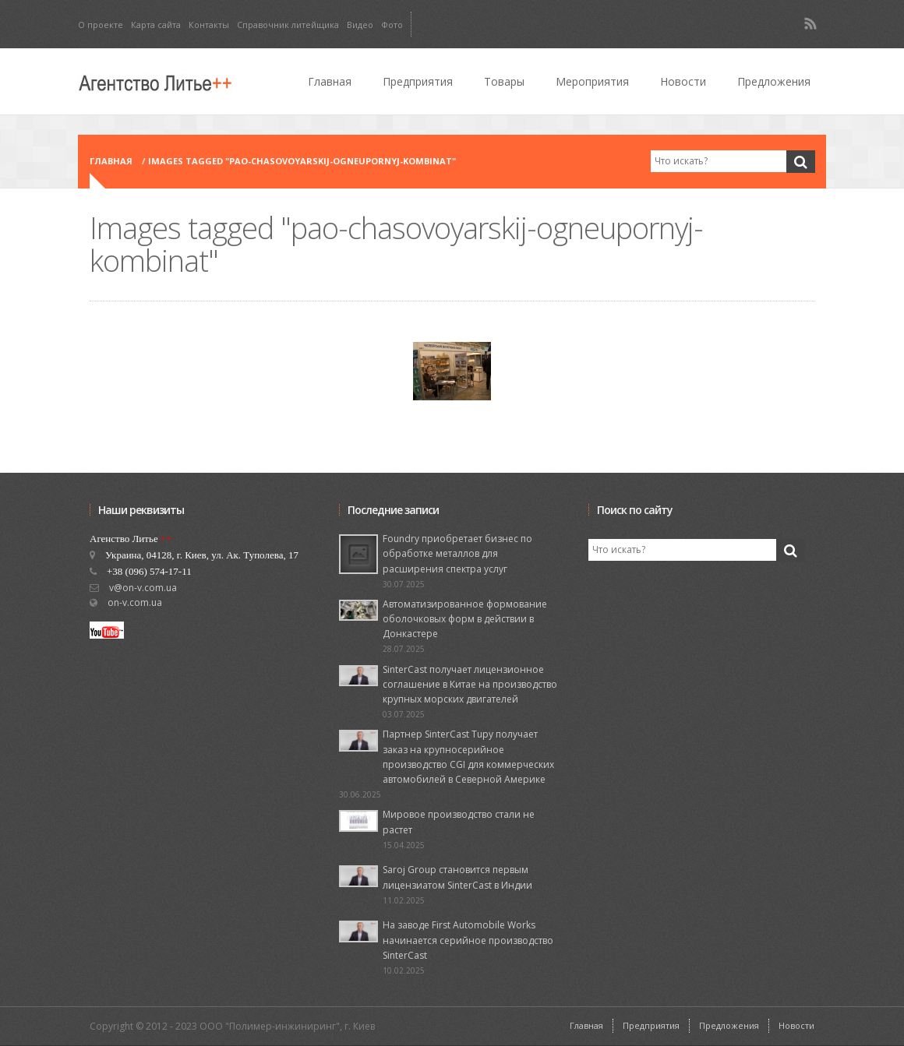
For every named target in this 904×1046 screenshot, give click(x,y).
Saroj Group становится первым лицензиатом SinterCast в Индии (457, 877)
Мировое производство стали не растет (459, 822)
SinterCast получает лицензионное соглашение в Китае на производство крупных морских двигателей (470, 684)
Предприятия (418, 81)
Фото (392, 24)
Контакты (209, 24)
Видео (360, 24)
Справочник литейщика (288, 24)
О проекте (100, 24)
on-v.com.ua (135, 602)
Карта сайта (156, 24)
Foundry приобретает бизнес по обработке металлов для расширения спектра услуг (457, 553)
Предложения (773, 81)
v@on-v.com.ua (143, 587)
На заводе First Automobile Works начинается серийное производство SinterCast (468, 939)
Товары (504, 81)
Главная (329, 81)
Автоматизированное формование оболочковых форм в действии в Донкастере (465, 618)
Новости (683, 81)
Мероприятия (592, 81)
